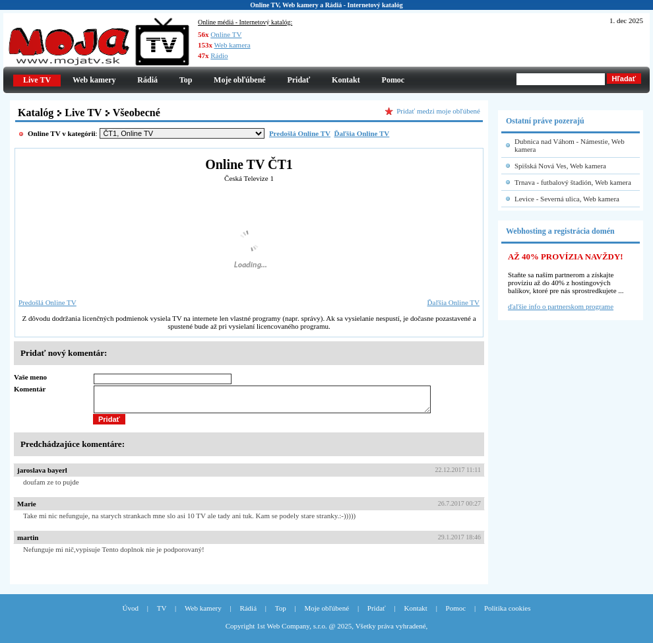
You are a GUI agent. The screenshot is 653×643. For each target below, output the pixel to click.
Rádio (219, 55)
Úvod (131, 614)
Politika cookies (507, 614)
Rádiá (147, 80)
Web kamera (232, 45)
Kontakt (346, 80)
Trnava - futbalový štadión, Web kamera (572, 182)
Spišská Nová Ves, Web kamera (560, 166)
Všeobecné (136, 112)
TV (162, 614)
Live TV (83, 112)
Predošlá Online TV (47, 302)
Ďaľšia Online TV (453, 302)
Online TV (225, 34)
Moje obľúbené (240, 80)
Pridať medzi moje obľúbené (438, 111)
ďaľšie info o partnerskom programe (560, 306)
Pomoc (393, 80)
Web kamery (94, 80)
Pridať (298, 80)
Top (186, 80)
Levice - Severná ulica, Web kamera (566, 199)
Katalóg (35, 112)
